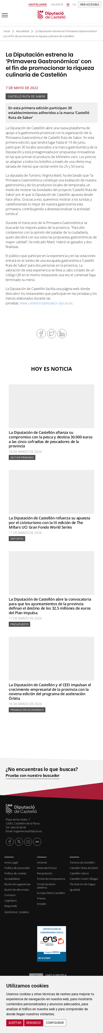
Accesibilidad (12, 879)
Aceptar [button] (15, 1022)
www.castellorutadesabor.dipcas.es (46, 303)
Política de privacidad (17, 868)
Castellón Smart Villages (84, 879)
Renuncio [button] (33, 1022)
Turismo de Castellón (82, 862)
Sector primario (22, 457)
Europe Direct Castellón (51, 893)
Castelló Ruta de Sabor (26, 96)
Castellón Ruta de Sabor (84, 868)
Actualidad (22, 31)
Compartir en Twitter (51, 333)
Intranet (42, 862)
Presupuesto (19, 624)
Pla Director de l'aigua (82, 884)
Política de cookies (15, 873)
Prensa (41, 898)
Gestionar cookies (16, 912)
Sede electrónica (47, 868)
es (68, 4)
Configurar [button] (55, 1022)
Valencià (57, 4)
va (74, 4)
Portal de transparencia (51, 879)
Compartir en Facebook (41, 333)
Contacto (9, 895)
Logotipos (10, 900)
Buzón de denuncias (16, 889)
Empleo (41, 904)
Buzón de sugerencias (17, 884)
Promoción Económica (27, 710)
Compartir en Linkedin (62, 333)
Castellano (38, 4)
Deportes (17, 539)
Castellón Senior (79, 873)
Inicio (7, 31)
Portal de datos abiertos (46, 885)
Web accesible (89, 4)
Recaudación (44, 873)
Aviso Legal (11, 862)
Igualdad (75, 889)
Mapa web (10, 906)
